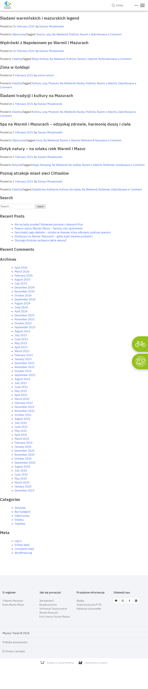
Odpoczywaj (19, 34)
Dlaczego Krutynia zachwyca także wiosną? (40, 240)
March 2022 (22, 399)
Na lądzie (75, 189)
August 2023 (22, 331)
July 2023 (21, 335)
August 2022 (22, 379)
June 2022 (21, 387)
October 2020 (23, 458)
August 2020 (22, 466)
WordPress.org (23, 552)
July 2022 (21, 383)
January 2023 (23, 359)
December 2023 (24, 315)
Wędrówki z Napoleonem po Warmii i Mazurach (44, 42)
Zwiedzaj (17, 59)
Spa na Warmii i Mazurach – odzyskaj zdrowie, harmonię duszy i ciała (65, 124)
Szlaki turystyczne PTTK (89, 604)
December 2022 (24, 363)
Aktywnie (17, 165)
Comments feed (24, 549)
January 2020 (23, 486)
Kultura (43, 59)
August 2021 (22, 418)
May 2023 (21, 343)
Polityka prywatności (15, 642)
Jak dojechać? (46, 600)
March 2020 (22, 482)
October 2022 (23, 371)
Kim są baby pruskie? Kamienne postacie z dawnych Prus (49, 224)
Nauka (81, 83)
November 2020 (25, 454)
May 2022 (21, 391)
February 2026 (24, 275)
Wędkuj (80, 600)
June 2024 (21, 307)
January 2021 (23, 446)
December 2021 (24, 407)
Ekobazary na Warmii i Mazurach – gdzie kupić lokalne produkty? (54, 236)
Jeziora (40, 34)
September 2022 (25, 375)
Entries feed (22, 545)
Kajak (35, 165)
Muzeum (53, 83)
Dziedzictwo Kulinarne (45, 189)
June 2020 (21, 474)
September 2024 (25, 299)
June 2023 (21, 339)
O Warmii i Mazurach (12, 600)
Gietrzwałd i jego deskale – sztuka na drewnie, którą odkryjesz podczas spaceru (63, 232)
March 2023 (22, 351)
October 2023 (23, 323)
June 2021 (21, 426)
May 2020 (21, 478)
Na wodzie (74, 165)
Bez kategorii (22, 511)
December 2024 (24, 287)
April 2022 (21, 395)
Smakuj (19, 519)
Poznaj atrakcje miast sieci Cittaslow (34, 173)
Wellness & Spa (90, 140)
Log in (18, 541)
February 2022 (24, 403)
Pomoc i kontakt (13, 651)
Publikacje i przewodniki (89, 608)
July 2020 (21, 470)
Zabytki (122, 83)
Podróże (74, 34)
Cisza (39, 140)
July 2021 (21, 422)
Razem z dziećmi (90, 34)
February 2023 (24, 355)
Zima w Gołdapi (15, 67)
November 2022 (25, 367)
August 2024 (22, 303)
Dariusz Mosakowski (51, 26)
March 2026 (22, 271)
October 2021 (23, 414)
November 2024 (25, 291)
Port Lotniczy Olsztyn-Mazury (54, 616)
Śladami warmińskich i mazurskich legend (39, 18)
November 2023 (25, 319)
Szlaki (119, 165)
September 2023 (25, 327)
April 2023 (21, 347)
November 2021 (25, 411)
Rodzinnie (104, 59)
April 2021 (21, 434)
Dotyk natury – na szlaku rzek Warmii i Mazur (43, 148)
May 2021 (21, 430)
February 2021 (24, 442)
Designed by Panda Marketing (57, 662)
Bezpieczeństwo (48, 604)
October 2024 (23, 295)
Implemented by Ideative (93, 663)
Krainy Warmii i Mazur (13, 604)
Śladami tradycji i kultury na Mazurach (36, 95)
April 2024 (21, 311)
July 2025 (21, 283)
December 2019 (24, 490)
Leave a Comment (110, 34)
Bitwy (35, 59)
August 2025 (22, 279)
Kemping (45, 165)
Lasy (48, 34)
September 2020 (25, 462)
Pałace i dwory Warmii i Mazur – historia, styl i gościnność (49, 228)
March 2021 (22, 438)
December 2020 (24, 450)
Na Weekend (60, 34)
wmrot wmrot (46, 75)
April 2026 (21, 267)
